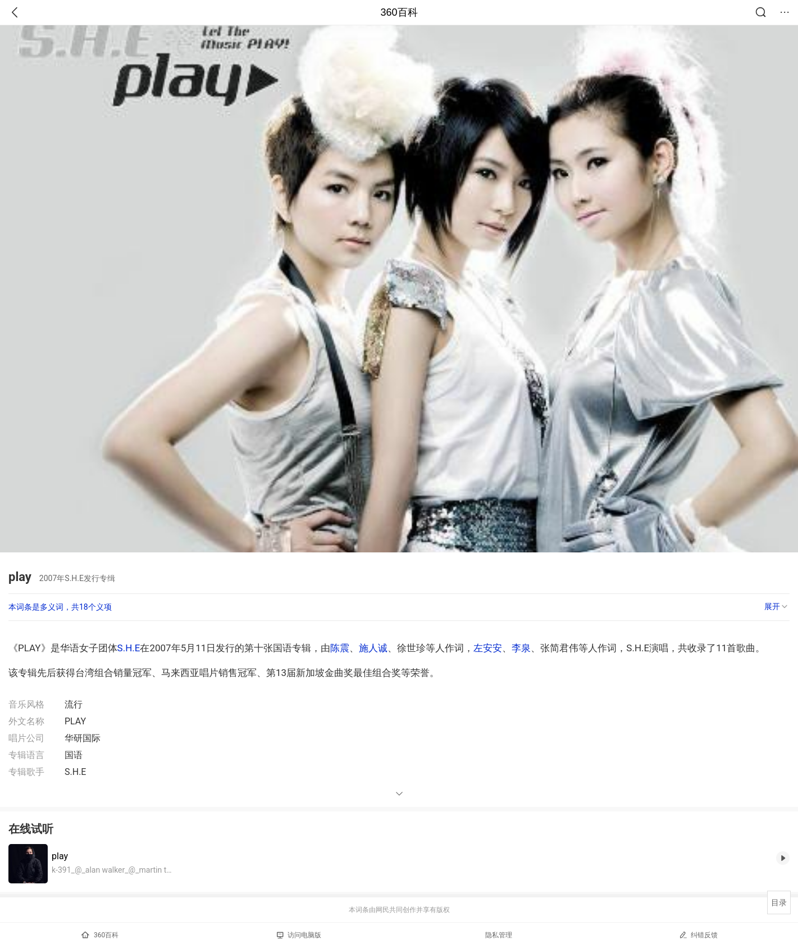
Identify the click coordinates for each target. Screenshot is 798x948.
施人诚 (373, 648)
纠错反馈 (698, 935)
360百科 (398, 12)
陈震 (339, 648)
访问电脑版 (299, 935)
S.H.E (128, 648)
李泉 (521, 648)
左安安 (487, 648)
